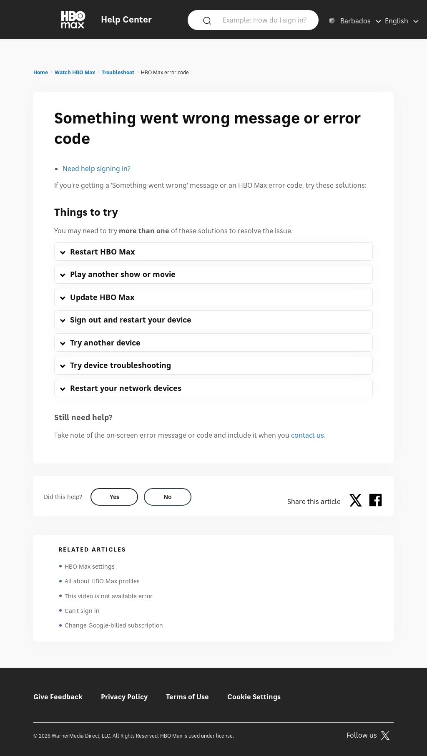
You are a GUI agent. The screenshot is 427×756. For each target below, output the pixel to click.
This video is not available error (109, 596)
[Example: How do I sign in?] (265, 19)
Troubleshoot (118, 72)
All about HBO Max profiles (102, 581)
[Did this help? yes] (114, 497)
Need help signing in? (97, 168)
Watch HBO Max (75, 72)
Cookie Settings (254, 696)
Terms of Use (187, 696)
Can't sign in (82, 611)
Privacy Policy (124, 696)
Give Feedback (58, 696)
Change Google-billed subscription (114, 626)
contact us (307, 435)
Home (40, 72)
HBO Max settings (90, 566)
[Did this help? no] (167, 497)
